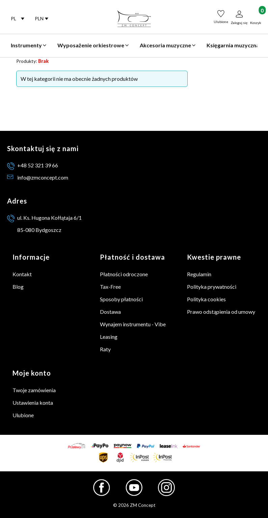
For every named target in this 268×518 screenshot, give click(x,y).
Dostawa (110, 311)
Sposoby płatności (121, 299)
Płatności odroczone (124, 274)
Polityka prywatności (211, 286)
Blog (18, 286)
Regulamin (199, 274)
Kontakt (22, 274)
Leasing (108, 336)
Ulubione (23, 415)
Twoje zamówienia (34, 390)
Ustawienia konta (32, 402)
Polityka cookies (206, 299)
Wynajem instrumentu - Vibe (133, 324)
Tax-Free (110, 286)
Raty (105, 349)
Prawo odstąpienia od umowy (221, 311)
